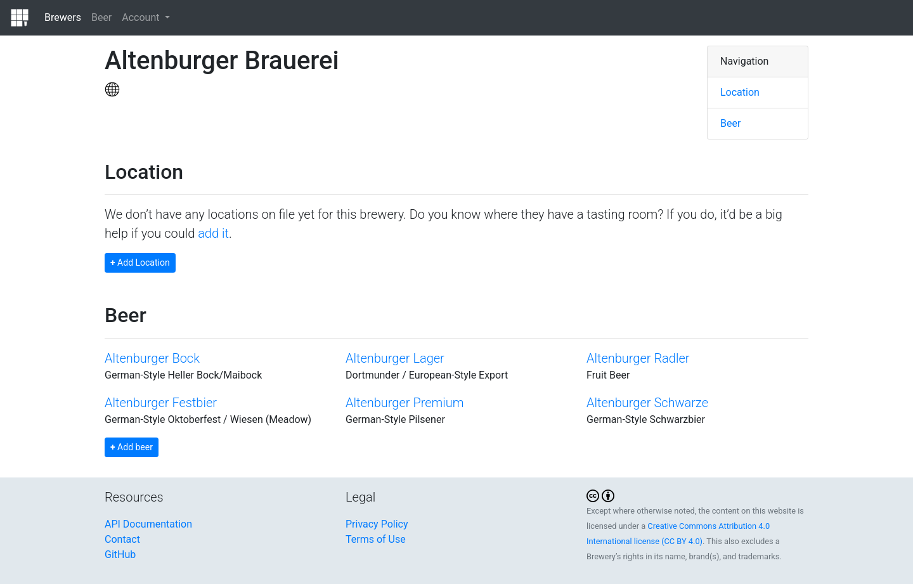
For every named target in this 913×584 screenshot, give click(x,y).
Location (740, 92)
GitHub (120, 554)
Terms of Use (376, 539)
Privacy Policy (377, 524)
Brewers (62, 17)
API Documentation (148, 524)
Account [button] (142, 17)
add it (213, 233)
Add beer (131, 447)
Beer (101, 17)
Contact (122, 539)
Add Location (140, 262)
